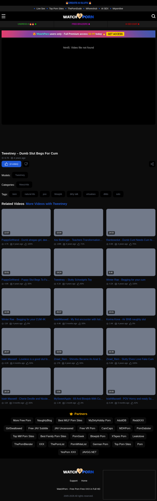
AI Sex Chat (131, 24)
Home (84, 480)
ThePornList (57, 444)
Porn (140, 444)
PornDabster (144, 428)
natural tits (30, 194)
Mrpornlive (118, 8)
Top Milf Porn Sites (23, 436)
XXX (41, 444)
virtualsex (91, 194)
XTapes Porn (119, 436)
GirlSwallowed (14, 428)
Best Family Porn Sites (53, 436)
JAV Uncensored (63, 428)
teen (14, 194)
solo (118, 194)
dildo (105, 194)
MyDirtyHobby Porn (100, 420)
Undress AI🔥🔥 (26, 24)
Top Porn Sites (56, 8)
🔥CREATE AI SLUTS (77, 3)
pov (45, 194)
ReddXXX (138, 420)
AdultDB (121, 420)
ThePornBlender (23, 444)
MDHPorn (124, 428)
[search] (153, 16)
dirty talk (74, 194)
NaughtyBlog (44, 420)
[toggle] (3, 16)
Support (74, 480)
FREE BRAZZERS (80, 24)
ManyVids (24, 184)
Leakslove (138, 436)
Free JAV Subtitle (38, 428)
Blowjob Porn (97, 436)
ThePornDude (75, 8)
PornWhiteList (79, 444)
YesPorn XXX (68, 452)
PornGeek (78, 436)
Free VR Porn (87, 428)
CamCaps (107, 428)
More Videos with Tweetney (46, 204)
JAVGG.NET (89, 452)
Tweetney (20, 175)
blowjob (58, 194)
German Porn (100, 444)
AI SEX (105, 8)
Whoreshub (91, 8)
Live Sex (41, 8)
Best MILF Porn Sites (70, 420)
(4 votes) (11, 164)
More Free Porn (22, 420)
